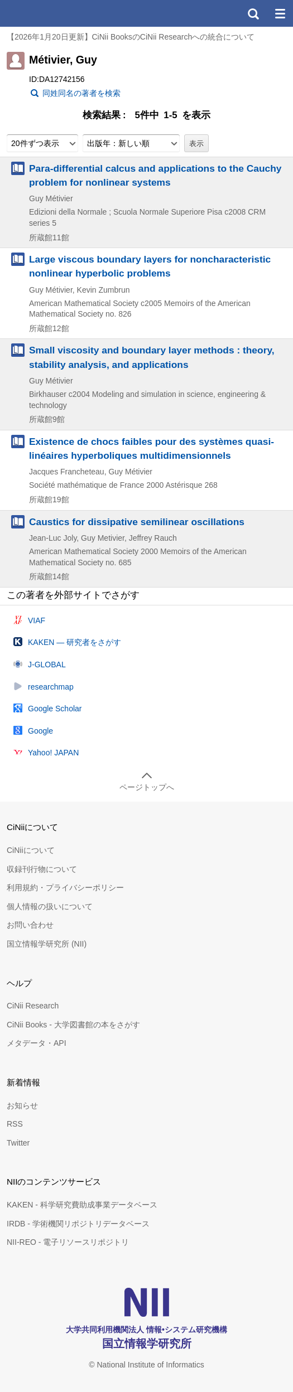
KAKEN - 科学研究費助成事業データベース (82, 1204)
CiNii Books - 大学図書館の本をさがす (73, 1024)
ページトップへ (146, 787)
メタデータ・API (36, 1043)
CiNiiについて (31, 850)
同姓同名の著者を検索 (81, 93)
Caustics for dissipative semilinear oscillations (136, 521)
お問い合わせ (30, 924)
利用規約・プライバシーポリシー (65, 887)
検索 (253, 13)
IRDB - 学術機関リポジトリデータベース (78, 1223)
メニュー (279, 13)
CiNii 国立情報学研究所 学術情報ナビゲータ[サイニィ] (49, 13)
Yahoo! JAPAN (53, 752)
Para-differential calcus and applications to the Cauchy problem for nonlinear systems (155, 175)
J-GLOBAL (47, 664)
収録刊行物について (42, 869)
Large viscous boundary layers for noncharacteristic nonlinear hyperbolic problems (150, 266)
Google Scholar (55, 708)
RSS (15, 1123)
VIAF (36, 620)
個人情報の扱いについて (50, 906)
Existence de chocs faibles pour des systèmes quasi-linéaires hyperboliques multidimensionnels (151, 448)
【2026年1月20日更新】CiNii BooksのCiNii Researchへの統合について (130, 36)
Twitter (18, 1142)
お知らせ (22, 1105)
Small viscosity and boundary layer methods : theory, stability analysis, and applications (152, 357)
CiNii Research (33, 1005)
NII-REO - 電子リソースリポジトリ (68, 1242)
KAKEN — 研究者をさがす (74, 642)
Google (40, 730)
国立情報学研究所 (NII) (47, 943)
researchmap (51, 686)
